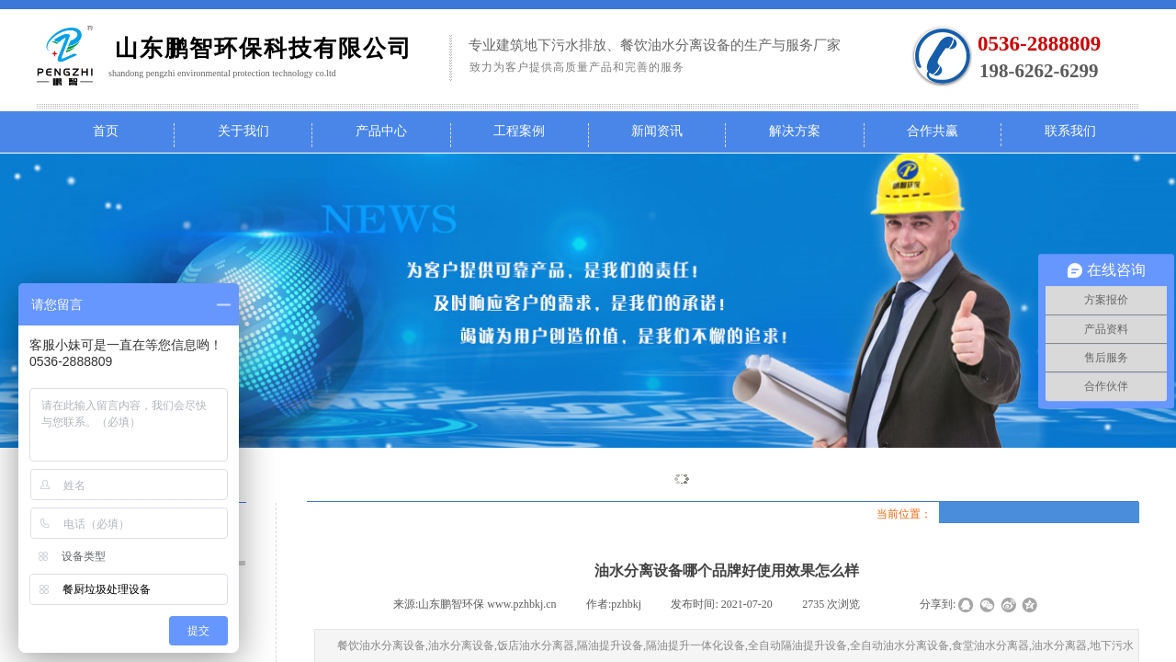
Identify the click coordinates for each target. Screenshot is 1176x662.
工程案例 (519, 131)
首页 (106, 131)
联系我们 (1070, 131)
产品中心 (381, 131)
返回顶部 (1140, 551)
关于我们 (243, 131)
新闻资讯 (657, 131)
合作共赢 (932, 131)
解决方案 (794, 131)
